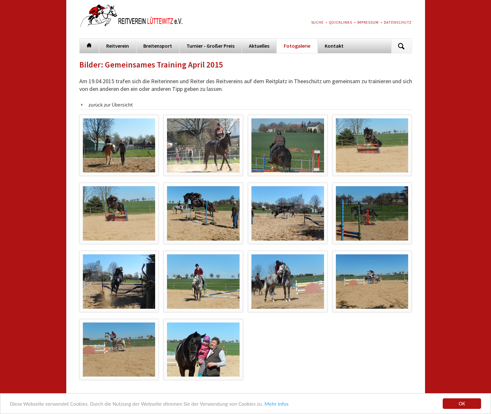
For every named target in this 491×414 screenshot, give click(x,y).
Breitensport (157, 46)
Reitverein (117, 46)
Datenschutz (398, 22)
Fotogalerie (297, 46)
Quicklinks (340, 22)
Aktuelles (259, 46)
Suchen (401, 46)
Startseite (89, 45)
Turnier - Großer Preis (210, 46)
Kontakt (334, 46)
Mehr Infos (277, 404)
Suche (317, 22)
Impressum (368, 22)
